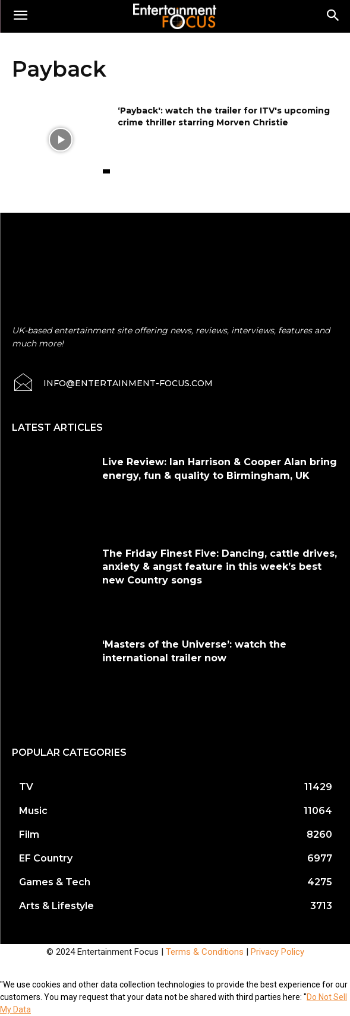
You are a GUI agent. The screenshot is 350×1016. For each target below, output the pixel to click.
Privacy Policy (277, 951)
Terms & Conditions (205, 951)
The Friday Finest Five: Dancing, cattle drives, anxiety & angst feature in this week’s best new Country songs (219, 567)
